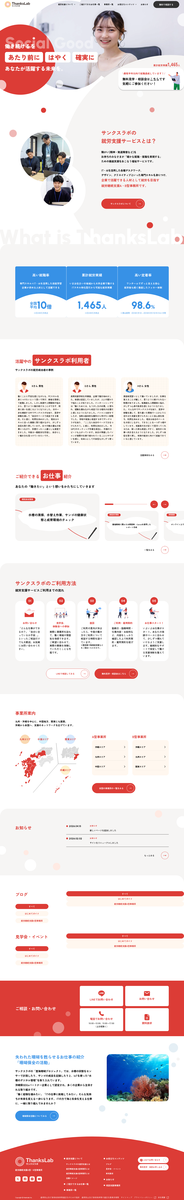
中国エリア (100, 766)
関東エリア (140, 766)
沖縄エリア (100, 747)
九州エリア (100, 756)
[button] (66, 4)
